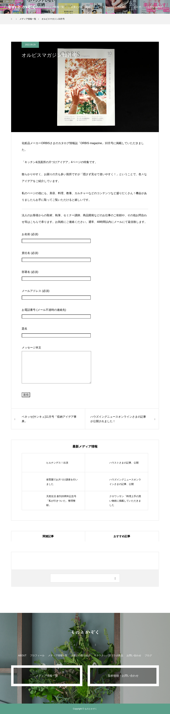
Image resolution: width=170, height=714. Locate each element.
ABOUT (22, 655)
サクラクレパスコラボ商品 (112, 7)
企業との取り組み (80, 7)
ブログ (137, 7)
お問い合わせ (134, 655)
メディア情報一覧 (54, 7)
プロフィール (37, 655)
